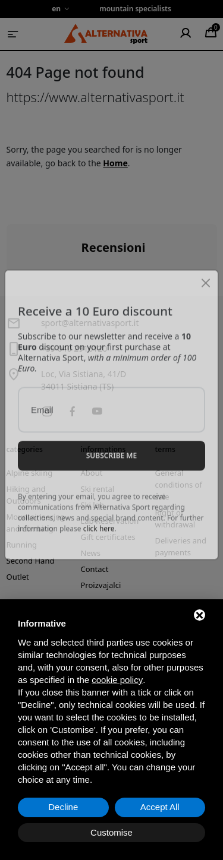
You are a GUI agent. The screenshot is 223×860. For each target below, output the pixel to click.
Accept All (160, 807)
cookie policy (117, 680)
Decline (63, 807)
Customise (111, 832)
